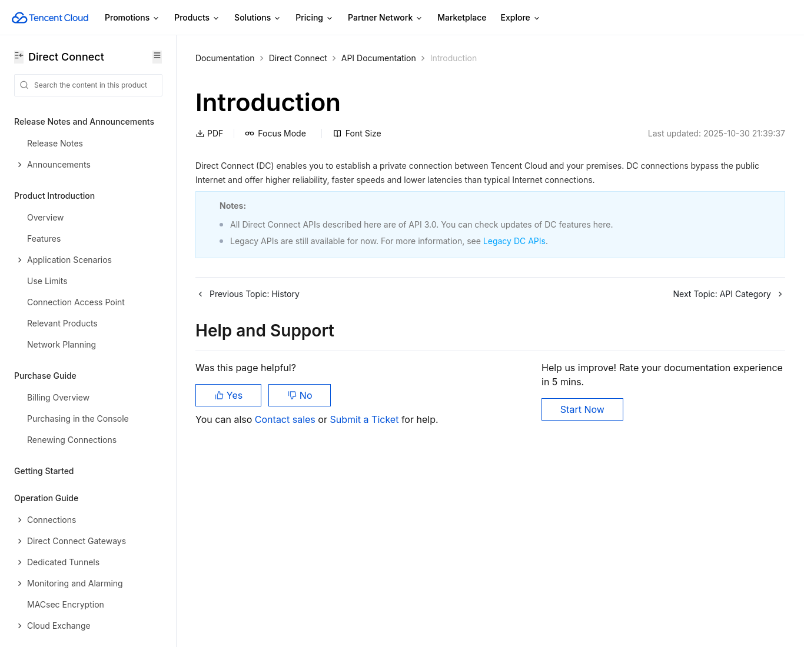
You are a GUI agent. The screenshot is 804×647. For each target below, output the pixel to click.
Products (197, 18)
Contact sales (286, 419)
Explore (521, 18)
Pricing (314, 18)
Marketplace (461, 17)
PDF (209, 133)
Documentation (225, 58)
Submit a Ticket (365, 419)
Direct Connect (298, 58)
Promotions (132, 18)
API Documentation (378, 58)
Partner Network (385, 18)
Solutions (257, 18)
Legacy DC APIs (514, 241)
